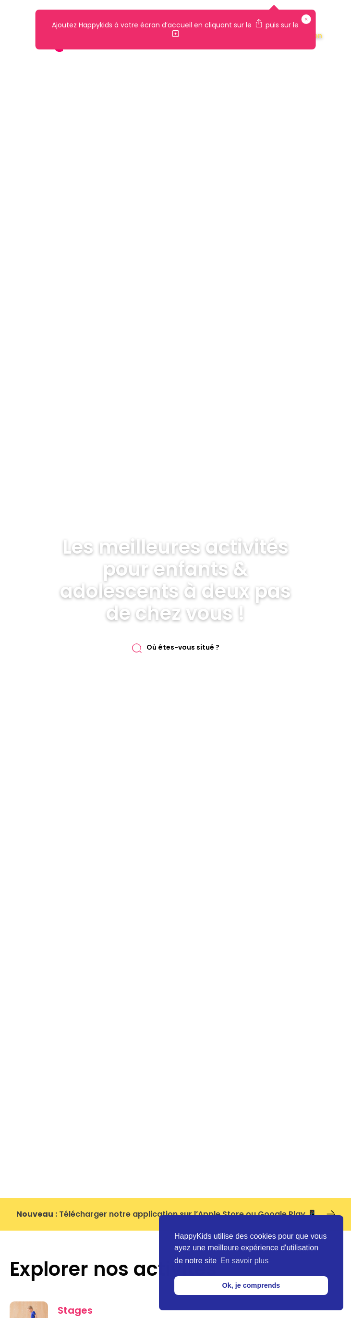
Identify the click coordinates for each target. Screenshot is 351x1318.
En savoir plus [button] (244, 1261)
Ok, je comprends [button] (251, 1285)
